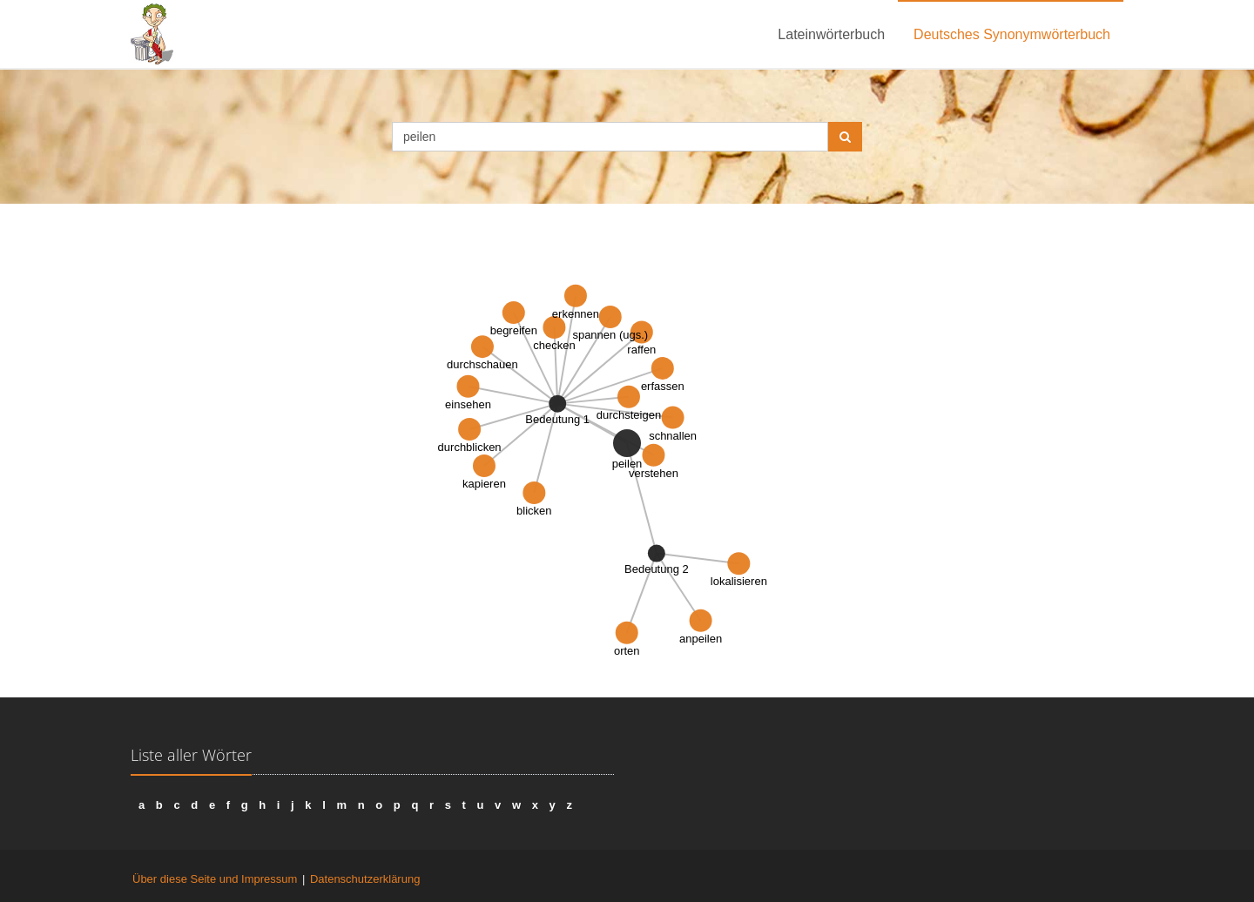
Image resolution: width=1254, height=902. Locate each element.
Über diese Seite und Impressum (214, 878)
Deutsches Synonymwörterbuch (1012, 34)
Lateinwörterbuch (831, 34)
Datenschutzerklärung (365, 878)
